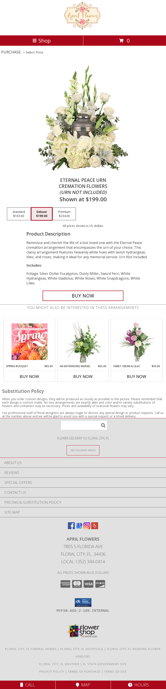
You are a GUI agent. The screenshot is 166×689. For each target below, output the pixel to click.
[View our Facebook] (71, 527)
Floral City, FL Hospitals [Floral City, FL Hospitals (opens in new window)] (81, 649)
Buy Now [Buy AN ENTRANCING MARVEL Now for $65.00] (83, 376)
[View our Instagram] (86, 527)
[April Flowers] (83, 29)
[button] (83, 602)
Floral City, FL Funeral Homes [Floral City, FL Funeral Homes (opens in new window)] (31, 649)
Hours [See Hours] (138, 685)
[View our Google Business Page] (79, 527)
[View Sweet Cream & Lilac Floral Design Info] (137, 341)
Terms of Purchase (84, 671)
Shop (41, 40)
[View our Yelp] (94, 527)
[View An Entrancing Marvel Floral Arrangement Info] (83, 341)
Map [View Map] (83, 685)
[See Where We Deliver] (83, 450)
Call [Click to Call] (27, 685)
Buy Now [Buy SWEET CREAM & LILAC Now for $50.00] (136, 376)
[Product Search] (84, 425)
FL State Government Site (105, 664)
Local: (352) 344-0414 (83, 562)
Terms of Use (115, 671)
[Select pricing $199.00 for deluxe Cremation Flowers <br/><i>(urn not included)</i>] (42, 214)
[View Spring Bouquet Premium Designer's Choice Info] (29, 341)
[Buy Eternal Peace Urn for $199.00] (83, 296)
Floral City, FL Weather (59, 664)
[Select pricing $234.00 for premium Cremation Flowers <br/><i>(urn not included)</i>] (64, 214)
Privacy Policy (51, 671)
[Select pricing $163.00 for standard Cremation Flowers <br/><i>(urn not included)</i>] (18, 214)
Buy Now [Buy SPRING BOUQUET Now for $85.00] (29, 376)
